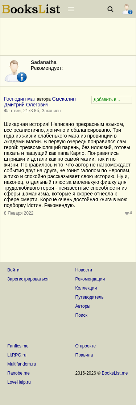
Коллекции (86, 288)
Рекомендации (90, 279)
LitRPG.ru (16, 355)
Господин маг (20, 99)
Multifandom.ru (21, 364)
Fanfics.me (18, 346)
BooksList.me (115, 373)
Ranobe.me (18, 373)
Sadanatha (44, 62)
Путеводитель (89, 297)
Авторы (82, 306)
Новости (83, 270)
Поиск (81, 315)
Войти (13, 270)
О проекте (85, 346)
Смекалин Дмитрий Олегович (40, 101)
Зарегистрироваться (27, 279)
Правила (84, 355)
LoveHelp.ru (19, 382)
